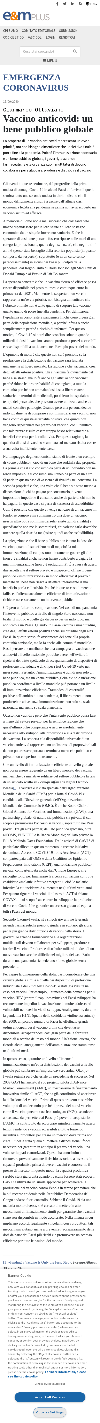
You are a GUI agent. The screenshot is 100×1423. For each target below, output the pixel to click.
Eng (91, 4)
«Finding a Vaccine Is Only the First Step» (39, 1262)
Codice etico (13, 37)
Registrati (67, 37)
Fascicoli (35, 37)
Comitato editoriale (38, 30)
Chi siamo (10, 30)
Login (50, 37)
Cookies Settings (50, 1412)
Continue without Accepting (50, 1384)
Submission (68, 30)
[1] (15, 788)
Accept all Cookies (50, 1397)
